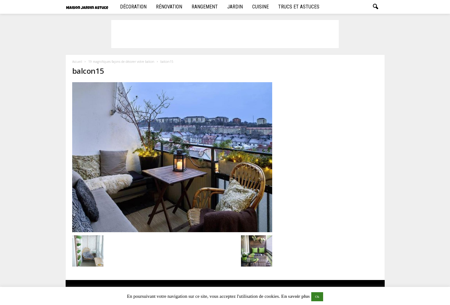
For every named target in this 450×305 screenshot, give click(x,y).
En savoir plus (295, 296)
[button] (375, 7)
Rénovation (169, 7)
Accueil (77, 61)
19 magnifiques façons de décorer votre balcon (121, 61)
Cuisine (260, 7)
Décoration (133, 7)
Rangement (205, 7)
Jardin (235, 7)
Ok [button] (317, 296)
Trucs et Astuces (298, 7)
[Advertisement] (225, 34)
